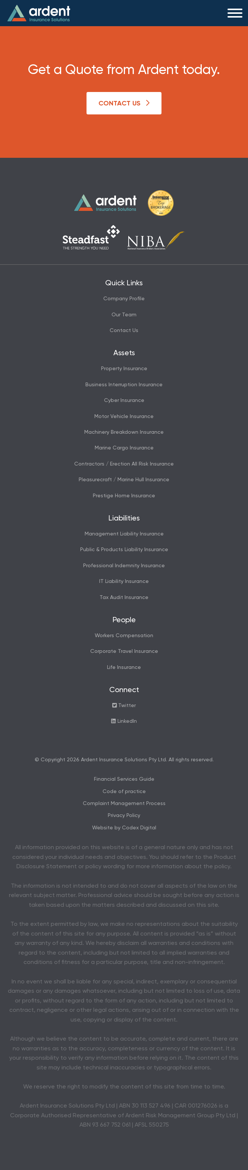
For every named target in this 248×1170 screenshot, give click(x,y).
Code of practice (124, 791)
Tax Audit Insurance (124, 597)
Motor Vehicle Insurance (124, 416)
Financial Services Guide (124, 779)
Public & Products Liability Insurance (124, 549)
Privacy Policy (124, 815)
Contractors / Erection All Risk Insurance (124, 464)
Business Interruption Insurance (124, 384)
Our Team (124, 314)
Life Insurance (124, 667)
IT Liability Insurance (124, 581)
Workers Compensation (124, 635)
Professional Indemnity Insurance (124, 565)
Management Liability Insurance (124, 534)
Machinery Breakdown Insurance (124, 432)
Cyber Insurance (124, 400)
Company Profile (124, 298)
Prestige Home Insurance (124, 495)
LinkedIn (123, 721)
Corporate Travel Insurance (124, 651)
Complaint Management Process (124, 803)
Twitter (124, 705)
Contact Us (124, 103)
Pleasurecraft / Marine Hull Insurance (124, 479)
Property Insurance (124, 368)
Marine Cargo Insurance (124, 448)
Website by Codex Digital (124, 827)
